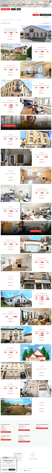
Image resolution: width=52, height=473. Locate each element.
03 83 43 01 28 (17, 458)
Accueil (7, 4)
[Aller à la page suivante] (30, 417)
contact (45, 4)
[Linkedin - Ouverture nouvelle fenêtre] (33, 459)
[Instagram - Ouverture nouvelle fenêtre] (31, 459)
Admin (36, 468)
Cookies (45, 468)
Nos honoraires (17, 468)
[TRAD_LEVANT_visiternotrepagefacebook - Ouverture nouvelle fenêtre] (29, 459)
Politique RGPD (41, 468)
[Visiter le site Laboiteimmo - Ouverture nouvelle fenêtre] (27, 470)
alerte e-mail (39, 4)
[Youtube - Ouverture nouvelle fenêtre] (36, 459)
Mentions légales (30, 468)
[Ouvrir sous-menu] (15, 4)
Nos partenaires (24, 468)
